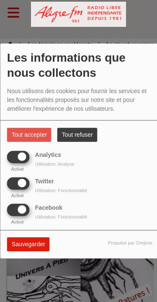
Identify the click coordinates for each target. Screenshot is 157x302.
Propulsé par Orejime (130, 243)
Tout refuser (77, 135)
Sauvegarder (28, 244)
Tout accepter (29, 135)
